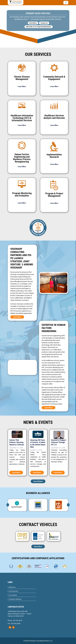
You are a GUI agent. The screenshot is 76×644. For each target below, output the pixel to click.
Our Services (13, 591)
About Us (11, 587)
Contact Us (44, 23)
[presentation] (7, 505)
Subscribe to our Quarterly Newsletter (38, 27)
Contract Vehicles (15, 599)
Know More (33, 23)
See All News (38, 481)
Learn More (17, 317)
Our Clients (12, 595)
